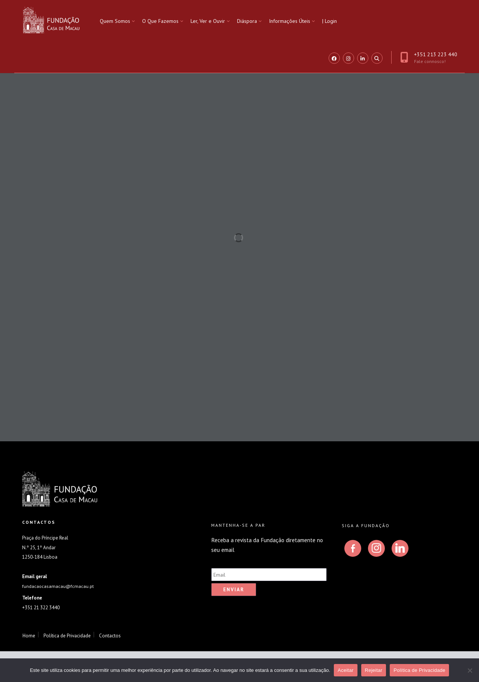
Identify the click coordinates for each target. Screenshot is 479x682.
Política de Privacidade (67, 636)
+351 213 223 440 (428, 57)
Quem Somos (115, 21)
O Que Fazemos (160, 21)
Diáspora (247, 21)
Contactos (110, 636)
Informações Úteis (289, 21)
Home (29, 636)
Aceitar (345, 670)
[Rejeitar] (469, 670)
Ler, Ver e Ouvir (208, 21)
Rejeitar (374, 670)
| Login (329, 21)
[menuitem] (117, 21)
